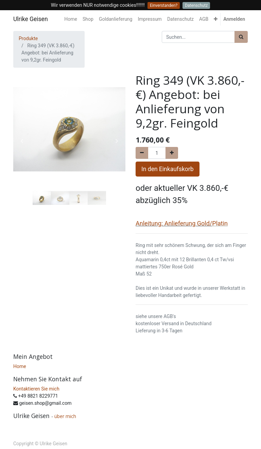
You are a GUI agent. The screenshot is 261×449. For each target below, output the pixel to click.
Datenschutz (196, 5)
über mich (65, 416)
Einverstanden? (163, 5)
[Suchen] (241, 37)
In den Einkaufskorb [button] (167, 169)
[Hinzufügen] (172, 153)
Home (19, 366)
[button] (215, 19)
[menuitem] (71, 19)
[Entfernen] (142, 153)
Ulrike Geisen (30, 19)
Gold (203, 223)
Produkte (28, 38)
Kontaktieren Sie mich (36, 389)
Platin (220, 223)
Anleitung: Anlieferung (165, 223)
